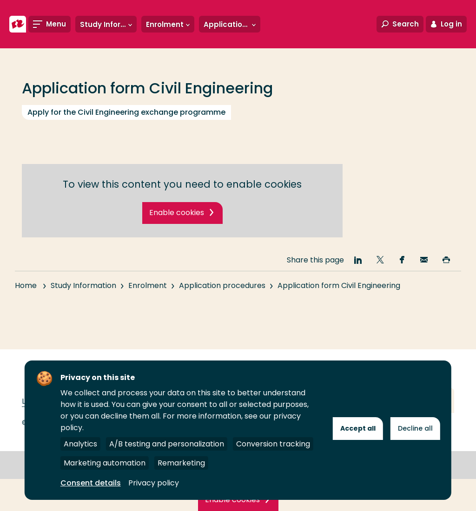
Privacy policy (153, 483)
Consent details (90, 483)
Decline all (415, 428)
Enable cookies (176, 212)
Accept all (358, 428)
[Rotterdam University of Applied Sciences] (17, 24)
